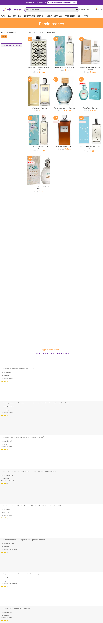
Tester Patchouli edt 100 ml (64, 147)
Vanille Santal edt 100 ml (39, 108)
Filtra (4, 37)
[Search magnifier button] (77, 10)
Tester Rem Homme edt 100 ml (64, 108)
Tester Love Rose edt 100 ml (64, 68)
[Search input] (50, 10)
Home (29, 33)
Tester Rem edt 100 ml (90, 108)
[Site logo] (12, 9)
